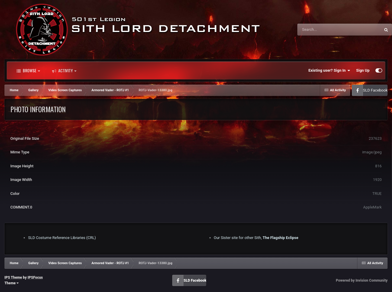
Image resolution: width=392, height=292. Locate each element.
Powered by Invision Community (362, 280)
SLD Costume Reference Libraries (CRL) (62, 237)
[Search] (324, 30)
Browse (28, 70)
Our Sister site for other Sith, (256, 237)
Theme (11, 283)
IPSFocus (35, 277)
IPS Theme (13, 277)
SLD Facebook (375, 90)
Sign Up (363, 70)
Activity (64, 70)
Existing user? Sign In (329, 70)
